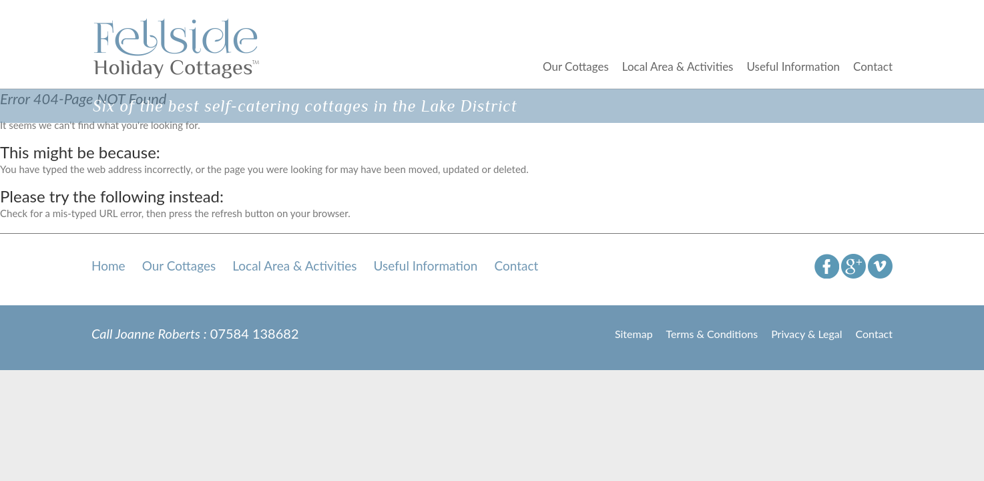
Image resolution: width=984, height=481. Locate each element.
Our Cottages (576, 66)
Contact (873, 66)
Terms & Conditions (712, 333)
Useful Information (793, 66)
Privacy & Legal (806, 333)
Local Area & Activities (678, 66)
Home (108, 265)
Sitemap (634, 333)
